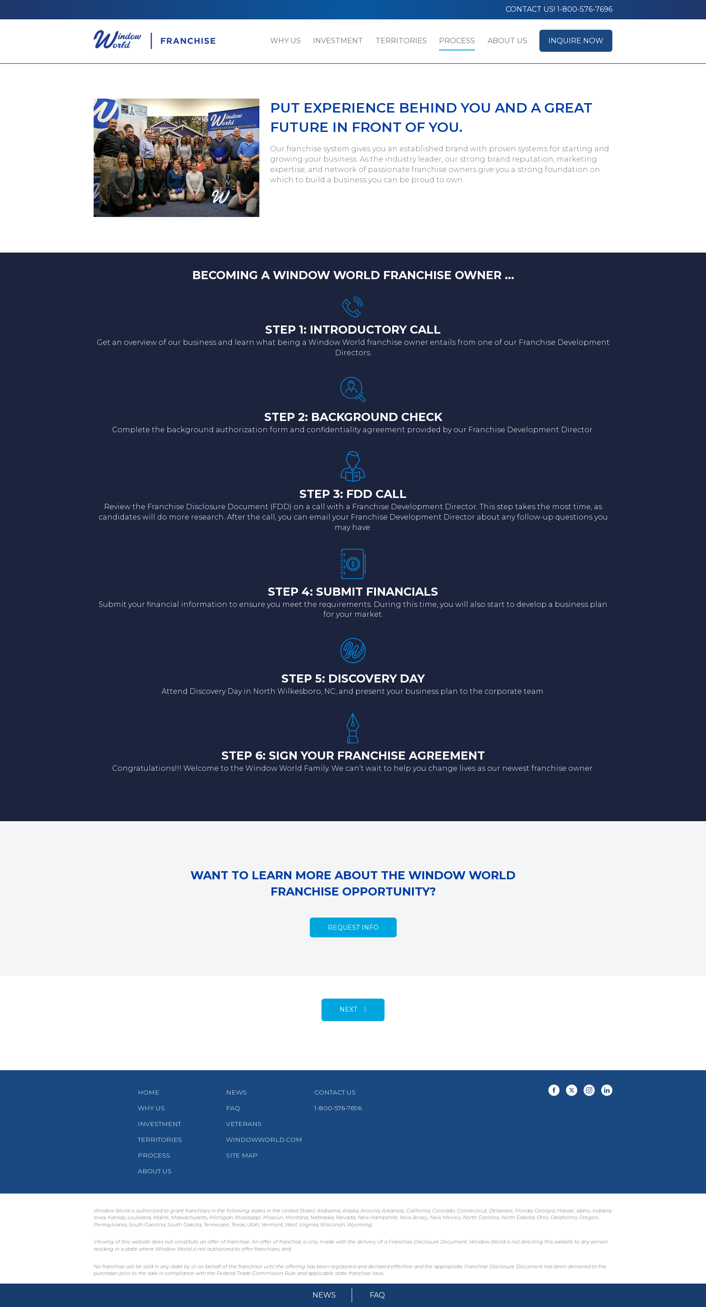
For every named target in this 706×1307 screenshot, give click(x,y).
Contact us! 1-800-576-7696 (559, 9)
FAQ (377, 1295)
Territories (401, 40)
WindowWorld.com (264, 1139)
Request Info (353, 927)
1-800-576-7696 (338, 1108)
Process (457, 40)
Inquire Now (575, 40)
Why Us (285, 40)
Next (348, 1009)
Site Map (242, 1155)
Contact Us (335, 1092)
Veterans (244, 1124)
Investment (338, 40)
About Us (507, 40)
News (324, 1295)
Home (148, 1092)
